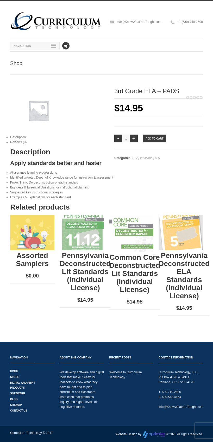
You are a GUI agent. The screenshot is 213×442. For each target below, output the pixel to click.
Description (18, 137)
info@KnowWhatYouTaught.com (139, 22)
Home (14, 371)
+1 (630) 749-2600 (190, 22)
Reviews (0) (18, 142)
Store (14, 377)
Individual (146, 158)
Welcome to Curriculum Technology (125, 374)
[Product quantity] (126, 138)
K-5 (157, 158)
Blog (14, 399)
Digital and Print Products (22, 385)
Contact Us (18, 410)
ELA (135, 158)
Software (17, 393)
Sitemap (16, 404)
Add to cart (155, 138)
